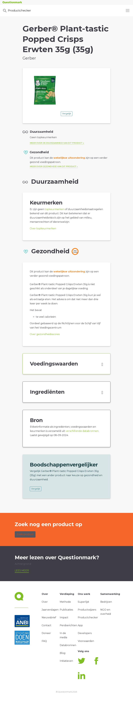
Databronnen (68, 645)
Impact (64, 617)
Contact (46, 625)
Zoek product (25, 534)
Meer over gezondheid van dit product (53, 166)
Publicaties (66, 609)
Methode (65, 601)
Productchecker (16, 10)
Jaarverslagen (50, 609)
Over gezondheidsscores (45, 334)
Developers (85, 633)
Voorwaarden (86, 641)
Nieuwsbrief (49, 617)
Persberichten (68, 625)
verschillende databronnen (82, 431)
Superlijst (83, 601)
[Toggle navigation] (128, 10)
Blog (62, 653)
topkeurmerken (54, 209)
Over (45, 601)
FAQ (44, 641)
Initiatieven (66, 660)
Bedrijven (106, 601)
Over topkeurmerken (43, 228)
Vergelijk (66, 113)
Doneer (46, 633)
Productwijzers (87, 609)
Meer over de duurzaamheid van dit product (56, 143)
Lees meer (22, 570)
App (80, 625)
